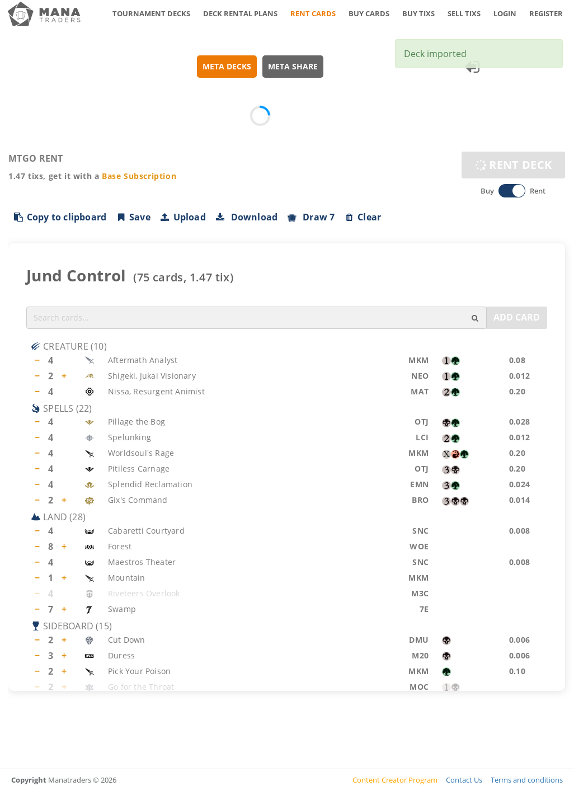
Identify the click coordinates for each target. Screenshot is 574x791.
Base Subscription (139, 176)
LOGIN (504, 13)
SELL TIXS (464, 13)
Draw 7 (310, 217)
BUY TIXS (418, 13)
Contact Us (464, 780)
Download (246, 217)
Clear (362, 217)
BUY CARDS (369, 13)
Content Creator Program (394, 780)
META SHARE (293, 66)
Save (132, 217)
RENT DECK (513, 164)
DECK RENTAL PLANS (240, 13)
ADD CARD (516, 317)
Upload (182, 217)
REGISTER (546, 13)
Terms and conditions (527, 780)
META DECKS (227, 66)
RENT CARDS (313, 13)
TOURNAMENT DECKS (151, 13)
